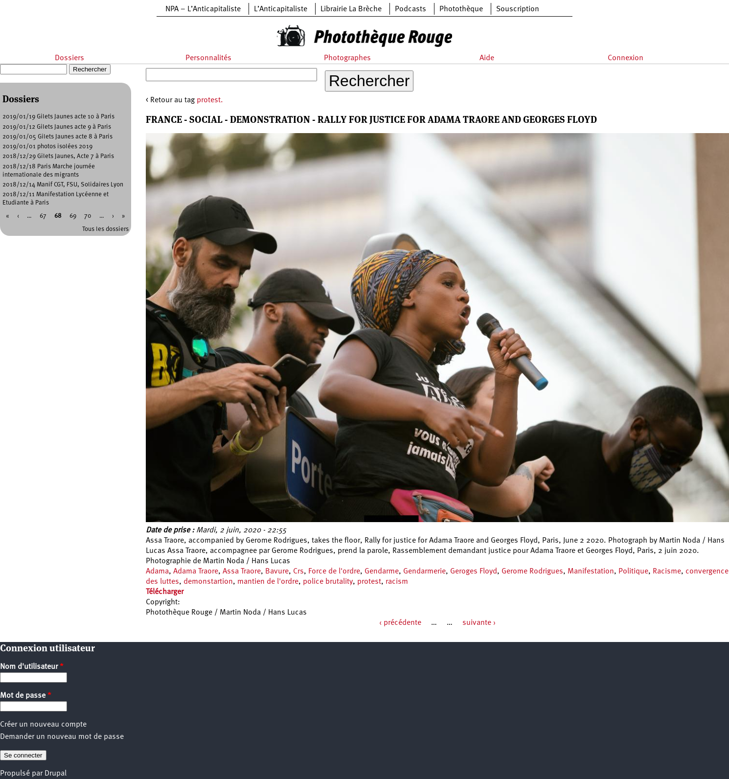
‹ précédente (400, 623)
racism (397, 582)
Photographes (347, 58)
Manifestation (591, 571)
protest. (210, 100)
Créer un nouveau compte (43, 725)
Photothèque (461, 9)
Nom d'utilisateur (32, 667)
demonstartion (208, 582)
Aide (486, 58)
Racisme (667, 571)
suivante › (479, 623)
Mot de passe (25, 696)
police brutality (328, 582)
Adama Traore (195, 571)
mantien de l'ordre (267, 582)
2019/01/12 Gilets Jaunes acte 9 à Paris (56, 127)
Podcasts (410, 9)
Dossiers (69, 58)
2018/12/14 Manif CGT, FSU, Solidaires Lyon (62, 185)
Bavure (277, 571)
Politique (633, 571)
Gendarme (381, 571)
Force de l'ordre (334, 571)
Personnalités (208, 58)
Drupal (56, 774)
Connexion (625, 58)
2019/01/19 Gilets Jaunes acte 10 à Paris (58, 117)
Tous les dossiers (105, 229)
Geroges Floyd (473, 571)
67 (43, 216)
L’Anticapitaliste (280, 9)
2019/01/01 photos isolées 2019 (47, 146)
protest (369, 582)
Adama (157, 571)
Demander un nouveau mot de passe (62, 737)
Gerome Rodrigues (532, 571)
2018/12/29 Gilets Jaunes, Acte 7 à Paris (58, 156)
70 (87, 216)
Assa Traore (242, 571)
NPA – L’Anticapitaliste (203, 9)
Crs (298, 571)
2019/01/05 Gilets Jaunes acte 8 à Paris (57, 137)
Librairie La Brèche (351, 9)
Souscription (517, 9)
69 (72, 216)
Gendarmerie (424, 571)
